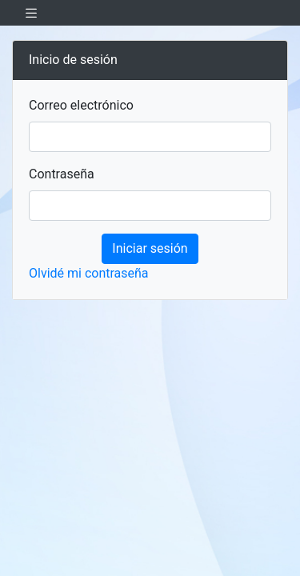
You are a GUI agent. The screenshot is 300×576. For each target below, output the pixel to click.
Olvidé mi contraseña (89, 273)
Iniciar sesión (149, 248)
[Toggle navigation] (31, 13)
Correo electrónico (81, 105)
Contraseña (61, 174)
